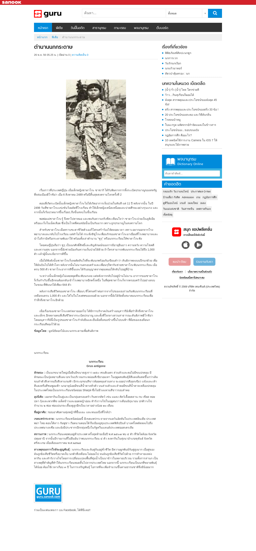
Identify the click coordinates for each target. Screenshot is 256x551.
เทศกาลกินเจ (203, 208)
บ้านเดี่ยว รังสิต (171, 197)
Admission (188, 197)
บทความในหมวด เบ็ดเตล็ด (183, 84)
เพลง (203, 203)
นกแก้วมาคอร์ (173, 68)
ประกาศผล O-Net (201, 191)
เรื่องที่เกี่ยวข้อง (174, 47)
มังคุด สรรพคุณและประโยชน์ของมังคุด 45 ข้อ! (191, 102)
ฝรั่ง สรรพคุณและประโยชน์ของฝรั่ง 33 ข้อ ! (191, 109)
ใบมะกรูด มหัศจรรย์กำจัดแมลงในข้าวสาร (190, 124)
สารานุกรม (99, 28)
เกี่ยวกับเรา (177, 272)
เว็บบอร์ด (162, 28)
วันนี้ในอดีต (77, 28)
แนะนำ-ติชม (179, 262)
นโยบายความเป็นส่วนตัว (200, 272)
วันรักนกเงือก (173, 63)
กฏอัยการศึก (210, 197)
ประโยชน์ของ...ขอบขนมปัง (182, 130)
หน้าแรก (43, 28)
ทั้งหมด (172, 13)
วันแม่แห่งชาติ (171, 208)
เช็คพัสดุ (167, 214)
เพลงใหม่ (193, 203)
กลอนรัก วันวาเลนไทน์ (176, 191)
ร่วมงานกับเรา (204, 262)
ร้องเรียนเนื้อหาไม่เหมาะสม (191, 278)
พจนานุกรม (141, 28)
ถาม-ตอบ (120, 28)
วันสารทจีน (187, 208)
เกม (198, 197)
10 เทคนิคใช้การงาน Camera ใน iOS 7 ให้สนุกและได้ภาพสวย (191, 142)
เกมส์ (183, 203)
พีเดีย (59, 28)
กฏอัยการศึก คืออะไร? (178, 135)
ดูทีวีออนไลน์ (170, 203)
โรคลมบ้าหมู (173, 119)
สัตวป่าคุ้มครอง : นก (177, 73)
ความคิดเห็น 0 (80, 54)
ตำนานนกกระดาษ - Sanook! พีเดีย (55, 13)
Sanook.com (12, 2)
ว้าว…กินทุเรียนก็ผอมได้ (179, 94)
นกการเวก (171, 58)
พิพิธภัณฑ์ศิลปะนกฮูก (178, 53)
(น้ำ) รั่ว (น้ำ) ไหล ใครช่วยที (182, 89)
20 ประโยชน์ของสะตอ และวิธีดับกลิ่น (188, 114)
